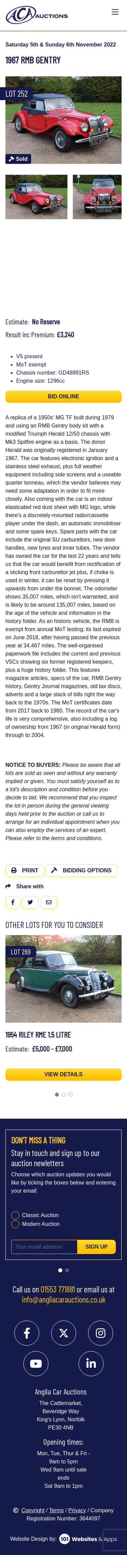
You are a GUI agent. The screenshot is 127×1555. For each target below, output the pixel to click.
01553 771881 (58, 1289)
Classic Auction (40, 1215)
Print (24, 870)
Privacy (77, 1510)
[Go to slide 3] (70, 1095)
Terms (56, 1510)
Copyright (28, 1510)
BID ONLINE (63, 396)
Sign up (96, 1247)
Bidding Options (81, 870)
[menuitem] (36, 197)
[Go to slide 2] (64, 1095)
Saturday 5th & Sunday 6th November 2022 (60, 45)
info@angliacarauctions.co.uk (64, 1299)
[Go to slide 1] (57, 1095)
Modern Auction (41, 1224)
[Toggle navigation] (115, 12)
